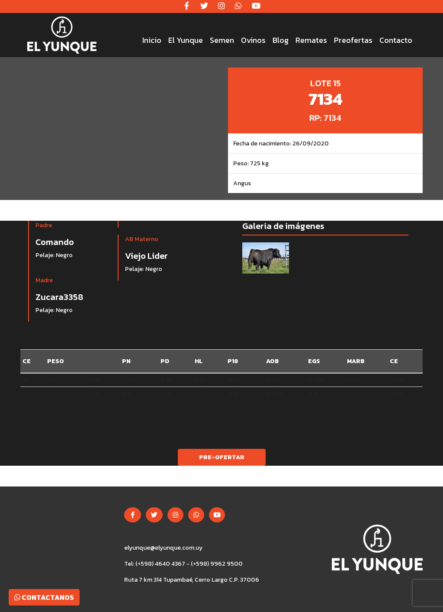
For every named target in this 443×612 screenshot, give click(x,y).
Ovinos (253, 40)
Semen (222, 40)
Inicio (151, 40)
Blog (281, 40)
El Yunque (185, 40)
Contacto (395, 40)
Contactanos (44, 597)
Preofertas (353, 40)
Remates (311, 40)
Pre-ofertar (221, 457)
